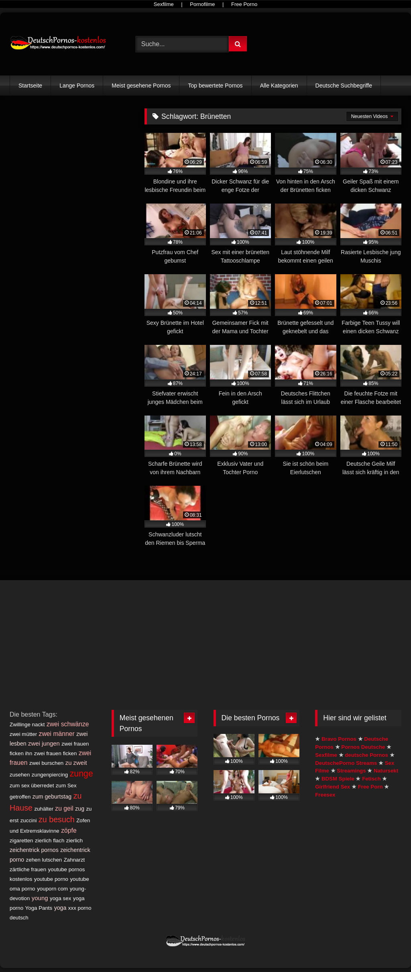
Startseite (30, 85)
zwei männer (57, 733)
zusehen (20, 775)
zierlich (74, 841)
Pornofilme (202, 4)
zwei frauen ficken (55, 753)
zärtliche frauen (28, 869)
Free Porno (244, 4)
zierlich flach (49, 841)
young (40, 898)
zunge (81, 773)
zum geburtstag (52, 796)
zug (79, 808)
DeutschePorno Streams (346, 763)
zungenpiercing (50, 775)
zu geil (64, 808)
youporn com (52, 889)
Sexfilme (164, 4)
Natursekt (386, 771)
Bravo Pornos (338, 739)
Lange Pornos (76, 85)
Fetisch (371, 779)
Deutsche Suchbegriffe (343, 85)
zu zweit (76, 762)
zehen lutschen (44, 860)
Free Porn (370, 787)
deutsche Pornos (366, 755)
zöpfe (68, 830)
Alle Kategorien (279, 85)
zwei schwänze (68, 724)
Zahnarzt (74, 860)
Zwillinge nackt (27, 724)
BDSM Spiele (337, 779)
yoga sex (60, 898)
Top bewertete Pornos (215, 85)
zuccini (28, 820)
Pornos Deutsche (363, 747)
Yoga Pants (39, 908)
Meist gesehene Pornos (141, 85)
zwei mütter (23, 734)
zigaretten (21, 841)
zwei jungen (44, 743)
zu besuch (57, 819)
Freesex (325, 795)
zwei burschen (46, 763)
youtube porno (51, 879)
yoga (60, 908)
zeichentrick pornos (34, 850)
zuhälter (43, 809)
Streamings (351, 771)
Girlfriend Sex (332, 787)
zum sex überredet (32, 785)
